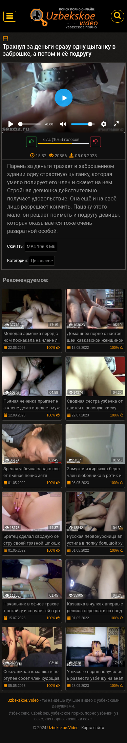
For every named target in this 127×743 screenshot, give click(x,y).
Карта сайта (92, 727)
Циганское (42, 260)
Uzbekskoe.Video (23, 700)
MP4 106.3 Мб (41, 246)
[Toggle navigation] (9, 16)
